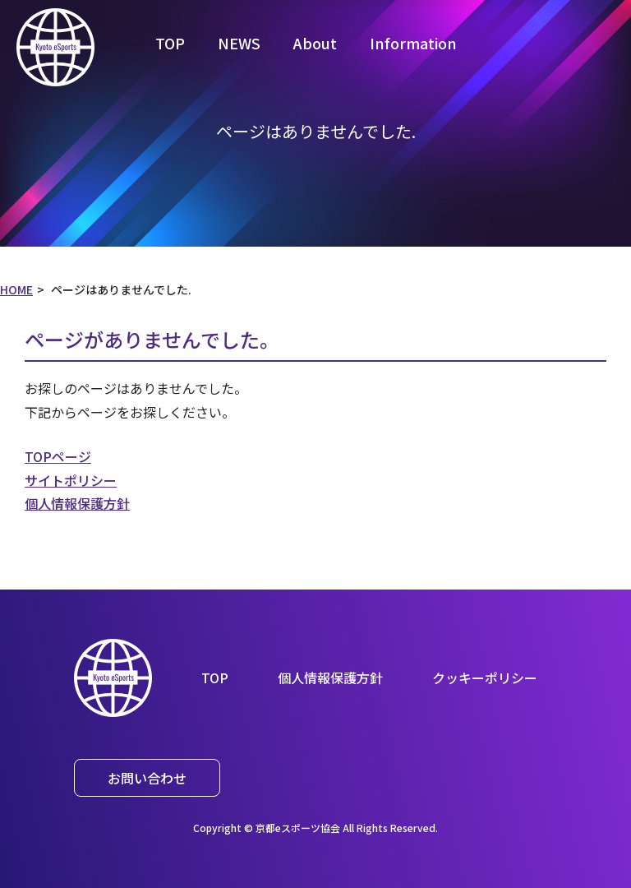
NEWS (239, 42)
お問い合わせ (147, 778)
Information (413, 42)
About (315, 42)
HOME (16, 289)
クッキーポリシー (484, 677)
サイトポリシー (71, 480)
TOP (170, 42)
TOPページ (58, 456)
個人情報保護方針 (77, 503)
